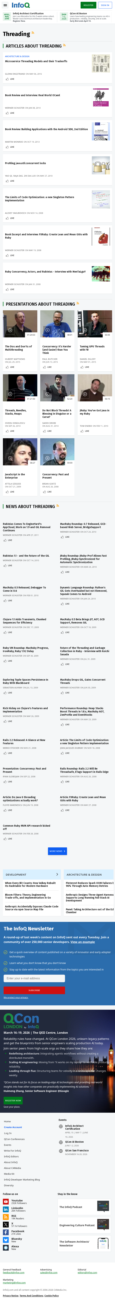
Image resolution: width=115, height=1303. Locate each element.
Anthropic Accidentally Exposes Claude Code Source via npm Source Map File (31, 908)
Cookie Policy (51, 1295)
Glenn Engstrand (15, 73)
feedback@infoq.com (13, 1272)
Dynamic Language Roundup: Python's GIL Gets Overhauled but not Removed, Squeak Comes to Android (83, 591)
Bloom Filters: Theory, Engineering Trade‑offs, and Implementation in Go (28, 896)
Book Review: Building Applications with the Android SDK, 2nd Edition (46, 129)
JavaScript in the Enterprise (15, 476)
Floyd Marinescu (12, 805)
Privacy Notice (10, 1295)
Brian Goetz (49, 483)
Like (12, 79)
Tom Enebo (86, 426)
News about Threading (30, 506)
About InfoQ (11, 1162)
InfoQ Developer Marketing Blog (22, 1179)
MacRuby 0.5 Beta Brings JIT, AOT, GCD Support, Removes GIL (82, 621)
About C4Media (12, 1168)
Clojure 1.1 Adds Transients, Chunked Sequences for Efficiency (24, 621)
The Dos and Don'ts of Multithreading (18, 348)
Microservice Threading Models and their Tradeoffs (36, 61)
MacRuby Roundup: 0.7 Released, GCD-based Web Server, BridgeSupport (83, 525)
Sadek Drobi (49, 423)
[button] (34, 990)
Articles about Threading (34, 46)
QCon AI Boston (74, 1142)
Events (7, 1144)
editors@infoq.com (87, 1272)
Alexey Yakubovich (15, 213)
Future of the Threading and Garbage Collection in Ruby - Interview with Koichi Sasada (84, 651)
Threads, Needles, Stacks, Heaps (15, 412)
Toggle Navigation (5, 5)
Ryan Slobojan (11, 776)
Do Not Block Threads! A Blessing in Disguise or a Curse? (56, 414)
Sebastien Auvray (12, 687)
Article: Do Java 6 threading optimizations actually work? (20, 799)
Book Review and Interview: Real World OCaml (32, 95)
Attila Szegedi (13, 483)
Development (16, 874)
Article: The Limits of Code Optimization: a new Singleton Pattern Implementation (84, 742)
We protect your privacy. (16, 997)
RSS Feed (33, 32)
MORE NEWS (56, 851)
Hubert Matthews (15, 359)
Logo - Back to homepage (21, 4)
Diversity (9, 1185)
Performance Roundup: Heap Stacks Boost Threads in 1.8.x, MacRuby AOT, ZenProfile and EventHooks (82, 711)
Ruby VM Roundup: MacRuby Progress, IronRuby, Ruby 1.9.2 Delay (26, 649)
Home (7, 1121)
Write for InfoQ (12, 1150)
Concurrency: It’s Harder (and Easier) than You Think (56, 350)
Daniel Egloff (87, 359)
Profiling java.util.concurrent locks (25, 163)
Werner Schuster (14, 107)
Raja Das (18, 175)
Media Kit (9, 1173)
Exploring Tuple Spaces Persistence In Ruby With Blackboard (25, 681)
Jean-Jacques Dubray (71, 748)
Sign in (105, 5)
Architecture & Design (17, 56)
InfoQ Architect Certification (74, 1127)
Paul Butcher (49, 359)
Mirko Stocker (11, 748)
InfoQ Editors (11, 1156)
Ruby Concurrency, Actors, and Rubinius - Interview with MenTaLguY (45, 271)
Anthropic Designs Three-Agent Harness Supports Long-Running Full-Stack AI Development (90, 897)
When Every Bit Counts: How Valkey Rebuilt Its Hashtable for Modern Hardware (30, 885)
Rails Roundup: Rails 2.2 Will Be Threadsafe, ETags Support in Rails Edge (84, 770)
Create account (13, 1127)
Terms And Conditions (31, 1295)
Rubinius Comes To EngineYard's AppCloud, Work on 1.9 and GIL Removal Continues (26, 527)
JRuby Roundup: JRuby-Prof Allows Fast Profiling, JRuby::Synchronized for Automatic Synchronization (83, 559)
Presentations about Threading (40, 304)
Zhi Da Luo (30, 175)
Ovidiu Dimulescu (15, 423)
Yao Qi (8, 175)
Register (88, 5)
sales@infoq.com (49, 1272)
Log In (8, 1133)
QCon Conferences (14, 1139)
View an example (82, 942)
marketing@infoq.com (14, 1282)
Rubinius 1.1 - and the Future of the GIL (26, 555)
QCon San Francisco (77, 1150)
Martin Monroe (14, 141)
